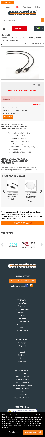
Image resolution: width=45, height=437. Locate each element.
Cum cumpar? (22, 373)
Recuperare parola (22, 309)
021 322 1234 (7, 3)
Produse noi (22, 355)
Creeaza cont (22, 306)
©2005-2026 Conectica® (22, 398)
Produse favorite (22, 315)
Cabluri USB (5, 35)
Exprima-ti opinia (21, 223)
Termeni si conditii (22, 388)
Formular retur (22, 324)
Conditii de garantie (22, 379)
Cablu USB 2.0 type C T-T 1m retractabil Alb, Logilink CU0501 (31, 195)
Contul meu (22, 312)
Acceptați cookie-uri (33, 432)
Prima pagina (22, 343)
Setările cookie (15, 432)
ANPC (22, 392)
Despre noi (22, 346)
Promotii (19, 28)
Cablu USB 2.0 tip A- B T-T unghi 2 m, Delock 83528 (12, 194)
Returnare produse (22, 382)
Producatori (22, 361)
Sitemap (22, 349)
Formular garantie (22, 321)
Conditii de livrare (22, 376)
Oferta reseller (22, 395)
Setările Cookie (22, 330)
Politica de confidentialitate (22, 385)
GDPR (22, 327)
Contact (22, 358)
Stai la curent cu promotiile (22, 280)
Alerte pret (22, 318)
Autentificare (22, 303)
